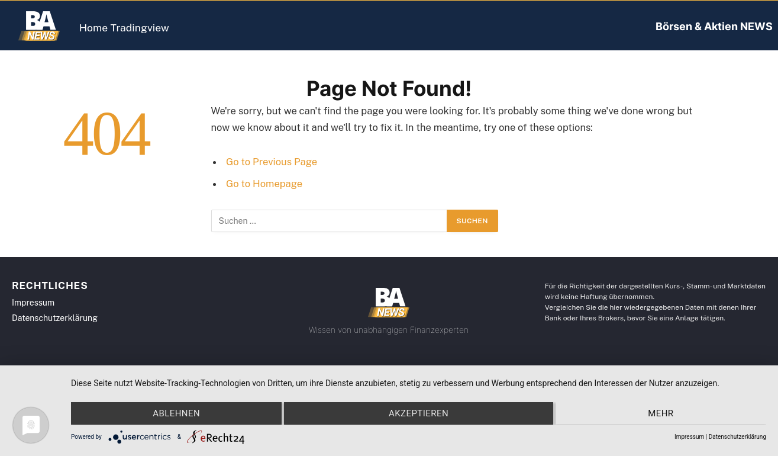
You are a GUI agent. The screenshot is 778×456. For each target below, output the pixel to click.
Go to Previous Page (271, 162)
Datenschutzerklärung (737, 436)
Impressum (689, 436)
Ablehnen (174, 414)
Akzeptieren (418, 414)
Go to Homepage (264, 184)
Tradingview (162, 27)
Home (101, 27)
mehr (662, 414)
